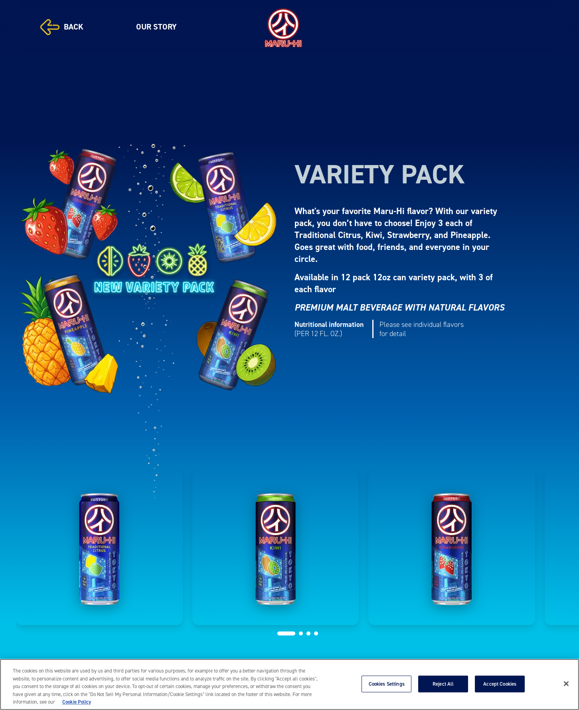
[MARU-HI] (283, 27)
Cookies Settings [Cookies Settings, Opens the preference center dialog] (387, 683)
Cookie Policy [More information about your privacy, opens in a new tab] (76, 701)
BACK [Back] (61, 27)
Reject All (443, 683)
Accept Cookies (499, 683)
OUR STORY (156, 27)
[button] (286, 633)
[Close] (566, 683)
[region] (289, 684)
